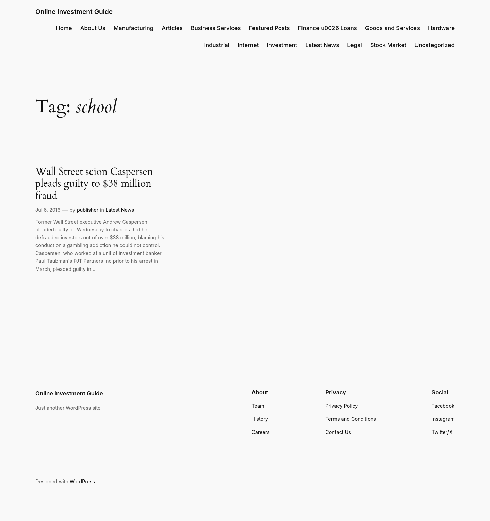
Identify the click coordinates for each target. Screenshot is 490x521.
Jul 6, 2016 (48, 210)
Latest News (119, 210)
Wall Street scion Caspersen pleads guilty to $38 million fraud (94, 184)
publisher (87, 210)
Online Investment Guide (74, 11)
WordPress (82, 481)
